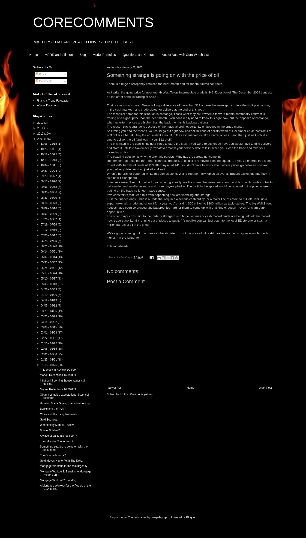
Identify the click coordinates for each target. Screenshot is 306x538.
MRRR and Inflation (59, 55)
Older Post (265, 387)
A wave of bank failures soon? (58, 435)
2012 (40, 122)
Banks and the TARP (53, 408)
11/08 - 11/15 (49, 143)
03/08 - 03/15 (49, 327)
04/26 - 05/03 (49, 289)
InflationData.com (47, 105)
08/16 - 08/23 (49, 203)
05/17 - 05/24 (49, 273)
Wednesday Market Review (57, 425)
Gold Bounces (48, 419)
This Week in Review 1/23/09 (58, 369)
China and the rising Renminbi (58, 414)
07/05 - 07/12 (49, 235)
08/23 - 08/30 (49, 197)
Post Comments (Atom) (138, 394)
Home (33, 55)
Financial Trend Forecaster (52, 100)
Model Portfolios (104, 55)
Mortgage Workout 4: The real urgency (63, 466)
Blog (83, 55)
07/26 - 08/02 (49, 219)
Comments (44, 81)
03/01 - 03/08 (49, 332)
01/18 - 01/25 (49, 365)
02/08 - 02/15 (49, 348)
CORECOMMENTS (93, 22)
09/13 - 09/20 (49, 181)
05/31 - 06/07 (49, 262)
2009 (40, 139)
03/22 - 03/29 (49, 316)
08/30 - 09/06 (49, 192)
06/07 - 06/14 (49, 257)
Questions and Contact (139, 55)
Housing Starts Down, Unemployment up (65, 403)
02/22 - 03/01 (49, 338)
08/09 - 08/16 (49, 208)
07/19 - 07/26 (49, 224)
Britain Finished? (50, 430)
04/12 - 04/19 (49, 300)
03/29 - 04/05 (49, 311)
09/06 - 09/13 (49, 187)
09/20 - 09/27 (49, 176)
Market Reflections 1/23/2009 (58, 375)
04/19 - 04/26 (49, 295)
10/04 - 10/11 (49, 165)
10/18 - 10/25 (49, 154)
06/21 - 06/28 (49, 246)
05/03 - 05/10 (49, 284)
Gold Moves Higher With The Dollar (62, 460)
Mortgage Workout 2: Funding (58, 480)
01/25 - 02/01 (49, 359)
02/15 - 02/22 (49, 343)
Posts (41, 74)
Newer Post (115, 387)
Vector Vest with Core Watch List (185, 55)
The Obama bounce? (53, 455)
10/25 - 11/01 (49, 149)
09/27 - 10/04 (49, 170)
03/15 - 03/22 (49, 322)
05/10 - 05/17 (49, 278)
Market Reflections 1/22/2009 (58, 389)
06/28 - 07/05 (49, 241)
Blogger (191, 517)
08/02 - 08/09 (49, 214)
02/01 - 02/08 (49, 354)
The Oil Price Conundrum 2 (56, 441)
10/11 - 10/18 (49, 160)
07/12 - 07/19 (49, 230)
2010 (40, 133)
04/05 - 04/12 (49, 305)
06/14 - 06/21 (49, 251)
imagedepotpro (160, 517)
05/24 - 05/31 (49, 268)
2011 (40, 128)
